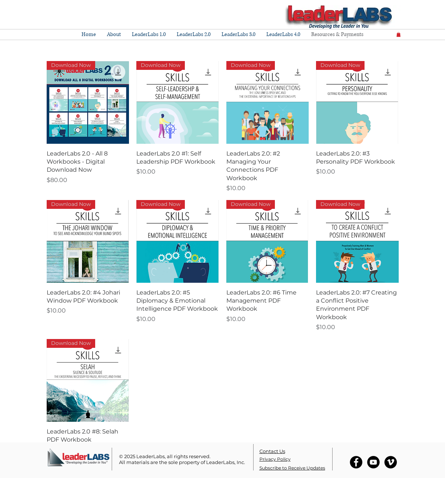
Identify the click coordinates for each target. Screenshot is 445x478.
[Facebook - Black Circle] (356, 462)
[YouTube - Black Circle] (373, 462)
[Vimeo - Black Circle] (390, 462)
